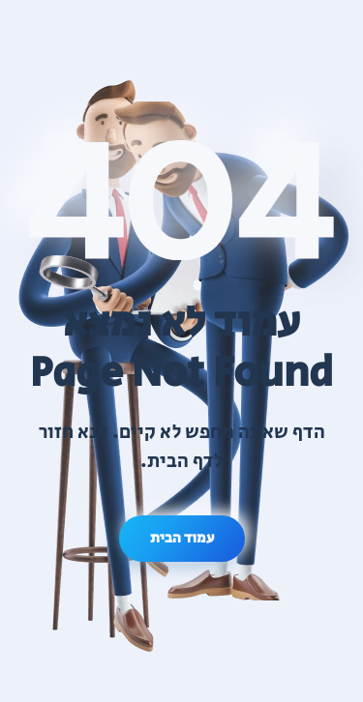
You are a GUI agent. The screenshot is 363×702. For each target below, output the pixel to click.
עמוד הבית (182, 538)
